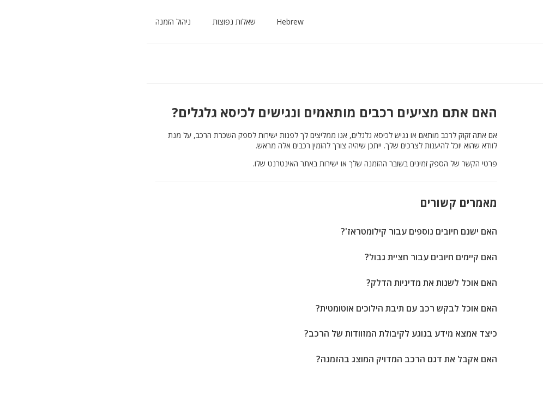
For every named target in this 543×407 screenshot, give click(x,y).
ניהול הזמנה (37, 21)
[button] (152, 22)
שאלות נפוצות (98, 21)
